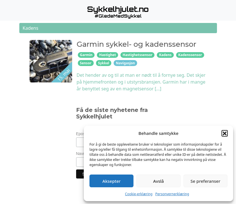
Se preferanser (205, 181)
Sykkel (103, 63)
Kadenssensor (190, 54)
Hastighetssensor (138, 54)
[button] (224, 133)
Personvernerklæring (172, 194)
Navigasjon (125, 63)
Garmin (86, 54)
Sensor (85, 63)
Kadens (165, 54)
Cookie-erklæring (139, 194)
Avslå (158, 181)
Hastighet (107, 54)
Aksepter (112, 181)
